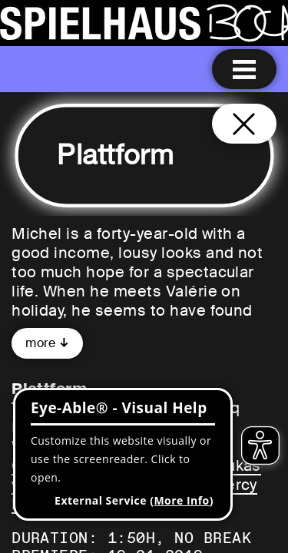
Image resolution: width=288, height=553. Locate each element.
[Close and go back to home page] (244, 124)
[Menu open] (244, 69)
